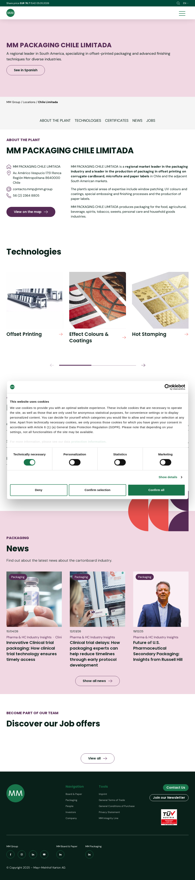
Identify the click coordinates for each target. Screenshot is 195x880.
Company (71, 818)
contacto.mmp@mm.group (29, 189)
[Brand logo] (10, 13)
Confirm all (156, 490)
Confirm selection (97, 490)
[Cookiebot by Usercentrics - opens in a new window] (167, 387)
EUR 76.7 (25, 3)
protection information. (89, 441)
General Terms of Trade (112, 800)
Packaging (71, 800)
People (69, 806)
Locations (29, 102)
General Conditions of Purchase (117, 806)
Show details (168, 477)
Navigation (75, 786)
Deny (38, 490)
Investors (71, 812)
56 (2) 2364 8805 (22, 195)
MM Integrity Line (108, 818)
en (186, 3)
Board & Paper (74, 794)
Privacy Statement (109, 812)
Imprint (103, 794)
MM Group (13, 102)
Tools (103, 786)
